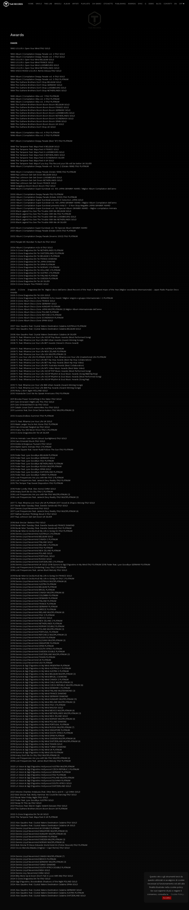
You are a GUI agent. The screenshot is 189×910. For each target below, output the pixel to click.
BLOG (158, 4)
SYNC (140, 4)
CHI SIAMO (96, 4)
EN (175, 4)
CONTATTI (168, 4)
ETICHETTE (108, 4)
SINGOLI (57, 4)
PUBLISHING (120, 4)
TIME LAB (48, 4)
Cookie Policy (177, 894)
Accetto (167, 898)
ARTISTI (75, 4)
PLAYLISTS (85, 4)
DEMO (151, 4)
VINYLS (39, 4)
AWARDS (132, 4)
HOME (30, 4)
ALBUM (67, 4)
